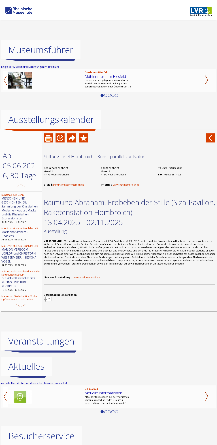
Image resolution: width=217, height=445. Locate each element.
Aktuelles (26, 366)
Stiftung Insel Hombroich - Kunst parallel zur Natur (94, 156)
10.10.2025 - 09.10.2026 (21, 280)
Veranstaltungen (41, 341)
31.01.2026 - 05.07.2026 (21, 234)
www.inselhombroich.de (126, 184)
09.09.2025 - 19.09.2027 (21, 208)
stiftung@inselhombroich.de (68, 184)
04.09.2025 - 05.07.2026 (21, 255)
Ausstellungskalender (51, 119)
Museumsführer (40, 50)
